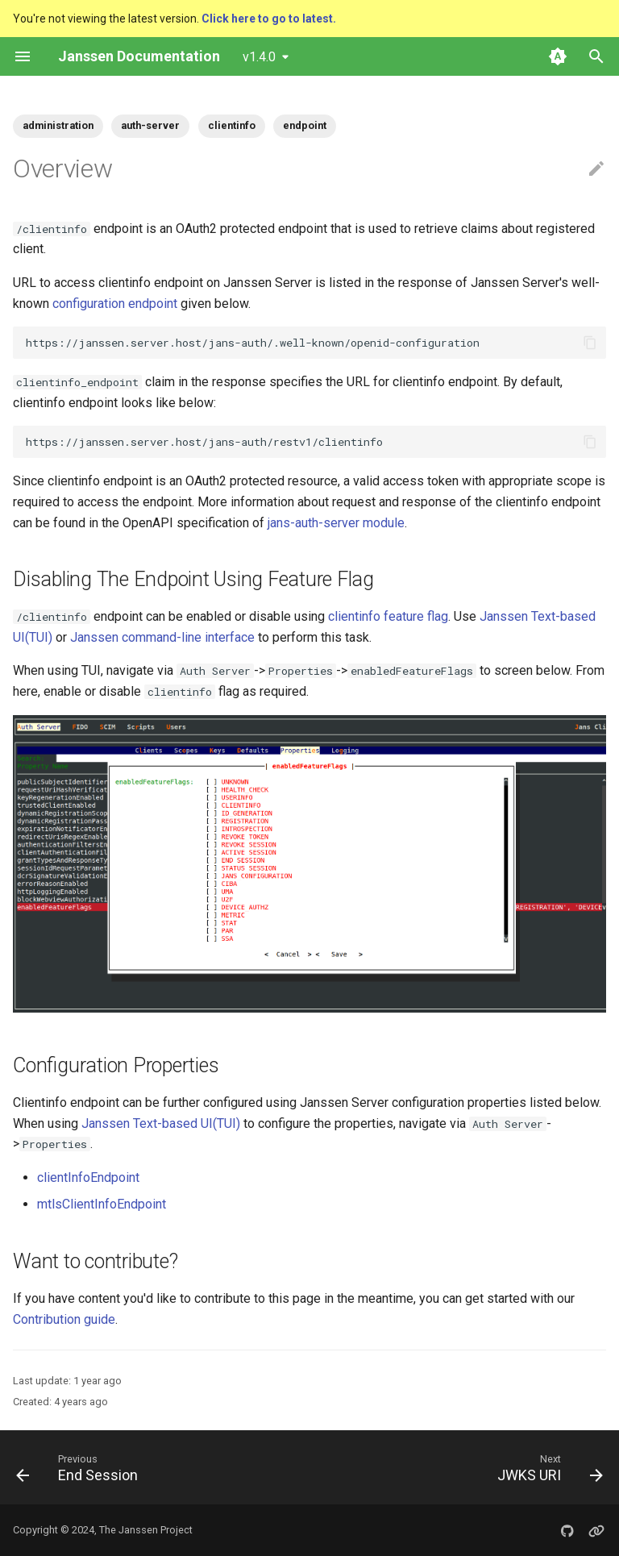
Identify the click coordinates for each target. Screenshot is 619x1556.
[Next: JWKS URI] (547, 1467)
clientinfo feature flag (388, 616)
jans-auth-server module (336, 522)
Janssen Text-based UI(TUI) (160, 1123)
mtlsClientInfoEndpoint (101, 1204)
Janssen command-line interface (162, 637)
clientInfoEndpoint (88, 1177)
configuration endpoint (114, 303)
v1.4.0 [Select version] (259, 56)
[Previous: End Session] (80, 1467)
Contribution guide (64, 1319)
